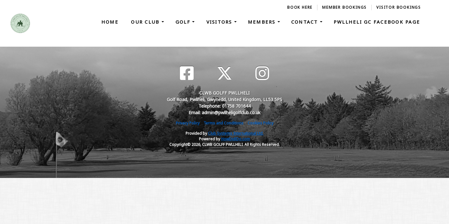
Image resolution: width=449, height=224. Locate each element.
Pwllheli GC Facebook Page (377, 22)
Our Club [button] (146, 22)
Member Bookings (344, 7)
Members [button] (263, 22)
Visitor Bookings (398, 7)
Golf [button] (184, 22)
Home (109, 22)
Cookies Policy (260, 123)
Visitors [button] (220, 22)
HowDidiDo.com (235, 139)
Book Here (299, 7)
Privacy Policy (188, 123)
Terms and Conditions (224, 123)
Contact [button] (305, 22)
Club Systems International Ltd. (235, 133)
